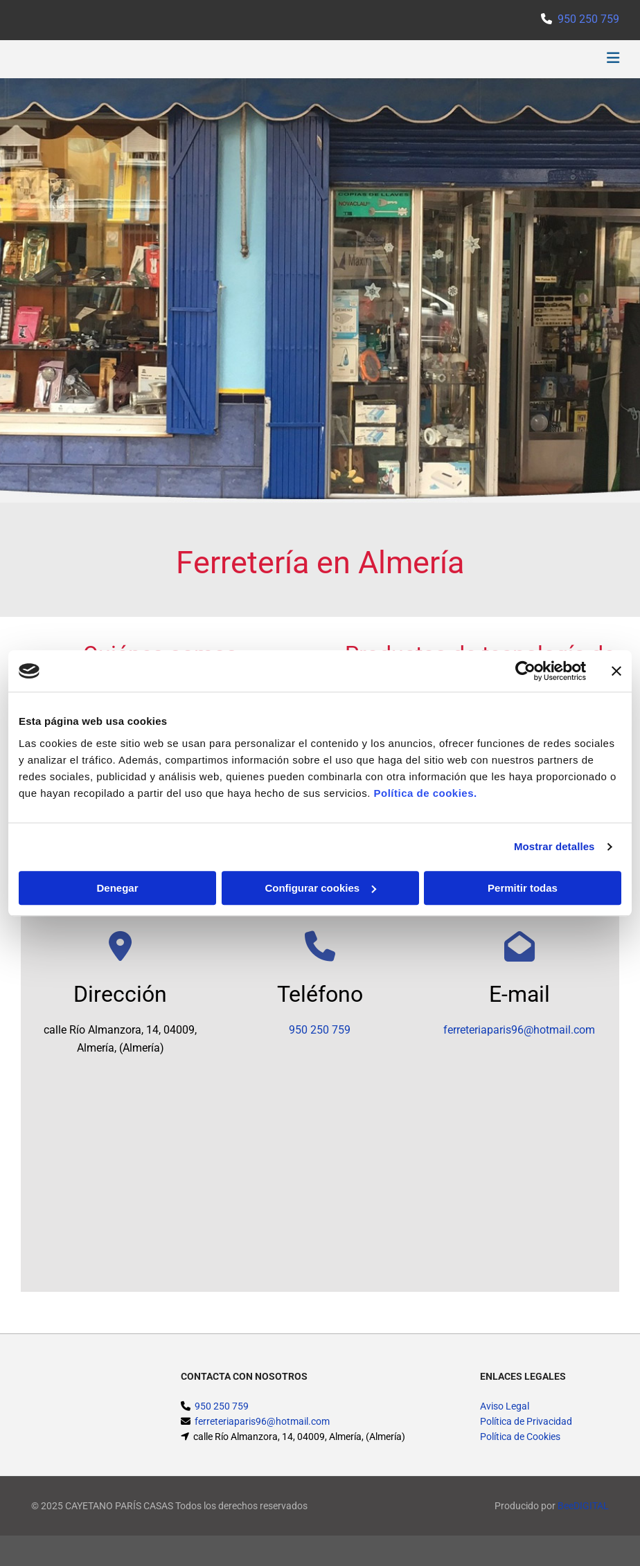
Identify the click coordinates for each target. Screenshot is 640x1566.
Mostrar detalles (554, 846)
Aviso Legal (504, 1406)
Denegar (117, 888)
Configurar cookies (320, 888)
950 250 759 (588, 19)
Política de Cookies (520, 1436)
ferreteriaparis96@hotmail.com (519, 1029)
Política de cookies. (425, 793)
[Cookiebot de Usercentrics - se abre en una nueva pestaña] (525, 670)
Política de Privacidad (526, 1421)
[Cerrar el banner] (616, 671)
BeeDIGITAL (583, 1505)
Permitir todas (523, 888)
